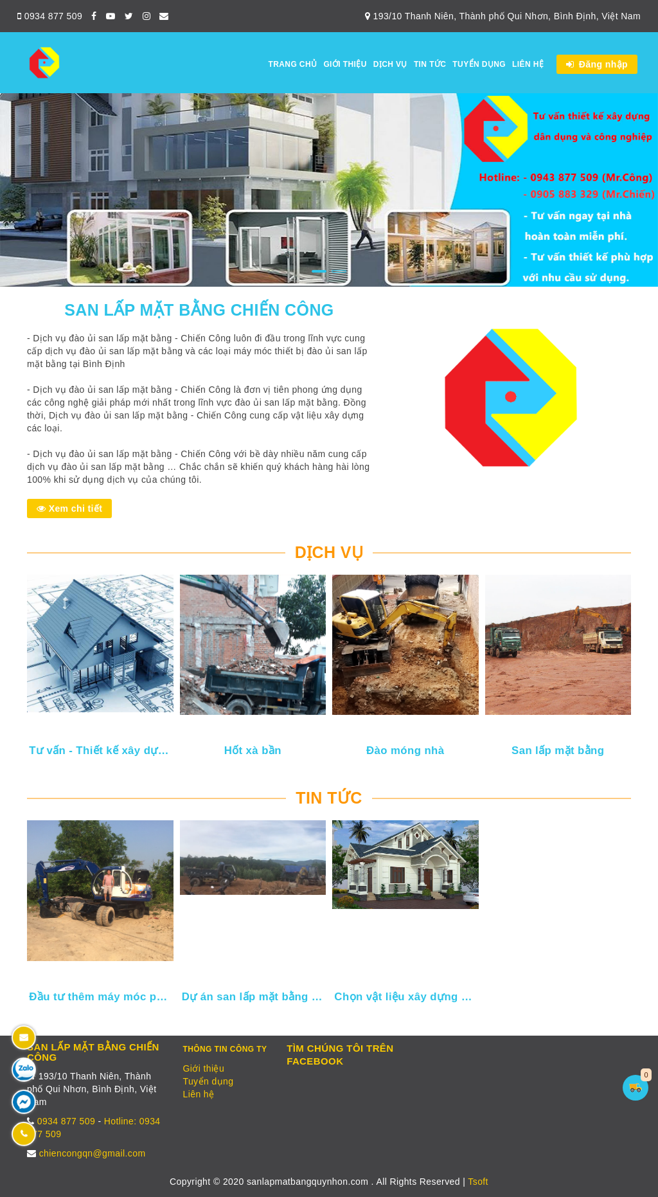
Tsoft (478, 1181)
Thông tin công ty (225, 1049)
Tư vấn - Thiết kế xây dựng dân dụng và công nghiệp (101, 750)
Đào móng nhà (405, 750)
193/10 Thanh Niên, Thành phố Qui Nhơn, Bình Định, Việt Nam (503, 16)
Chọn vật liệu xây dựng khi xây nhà (406, 997)
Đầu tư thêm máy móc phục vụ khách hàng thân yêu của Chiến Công (101, 997)
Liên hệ (528, 64)
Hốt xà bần (252, 750)
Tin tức (430, 64)
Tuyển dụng (479, 64)
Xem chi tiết (69, 508)
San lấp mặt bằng (557, 750)
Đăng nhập (597, 64)
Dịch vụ (390, 64)
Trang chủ (292, 64)
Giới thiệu (344, 64)
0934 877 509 (49, 16)
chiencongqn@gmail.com (92, 1153)
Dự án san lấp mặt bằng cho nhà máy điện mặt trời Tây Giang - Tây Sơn (254, 997)
